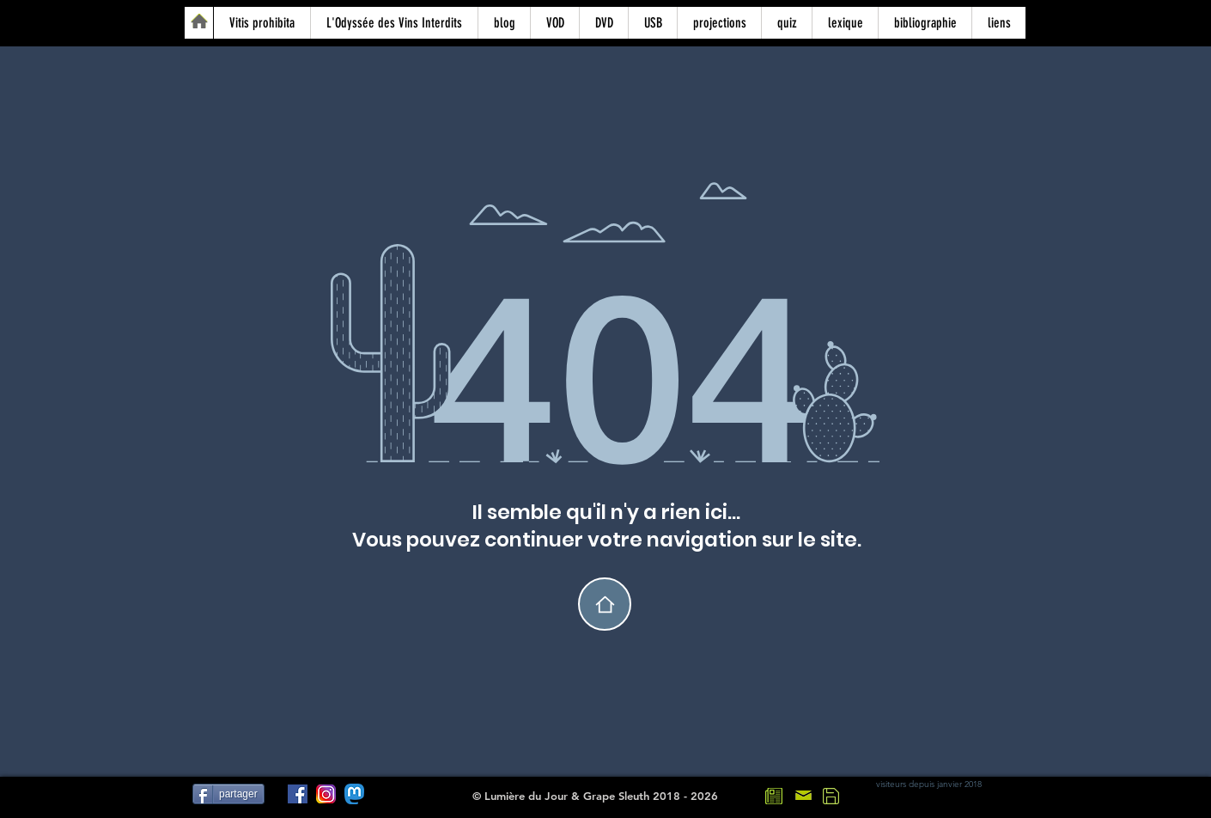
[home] (604, 604)
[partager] (228, 794)
